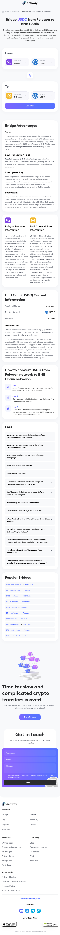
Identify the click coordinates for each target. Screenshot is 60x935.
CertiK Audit (7, 865)
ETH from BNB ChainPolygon (18, 590)
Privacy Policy (8, 886)
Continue (30, 105)
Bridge (5, 814)
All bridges (7, 851)
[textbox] (17, 62)
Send (32, 782)
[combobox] (17, 62)
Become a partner (38, 847)
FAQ (32, 856)
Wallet (33, 814)
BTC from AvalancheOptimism (19, 636)
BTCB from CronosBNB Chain (18, 596)
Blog (32, 843)
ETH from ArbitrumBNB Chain (18, 624)
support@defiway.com (30, 898)
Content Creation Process (14, 881)
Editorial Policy (9, 877)
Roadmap (34, 851)
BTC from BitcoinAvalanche (18, 602)
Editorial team (8, 856)
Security (34, 860)
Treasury (34, 819)
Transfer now (30, 717)
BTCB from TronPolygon (16, 607)
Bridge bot (7, 860)
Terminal (6, 829)
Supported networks (11, 847)
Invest (33, 824)
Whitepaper (7, 843)
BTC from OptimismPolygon (18, 630)
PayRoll (5, 824)
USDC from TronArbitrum (16, 619)
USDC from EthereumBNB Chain (19, 584)
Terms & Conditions (11, 890)
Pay (3, 819)
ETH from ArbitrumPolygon (17, 613)
